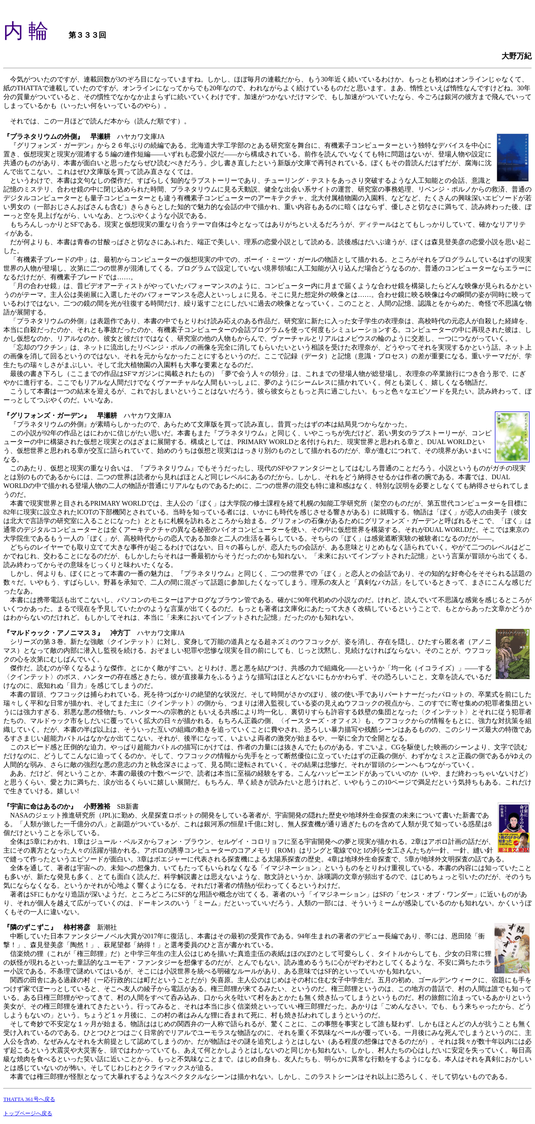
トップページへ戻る (27, 1113)
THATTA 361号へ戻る (29, 1099)
